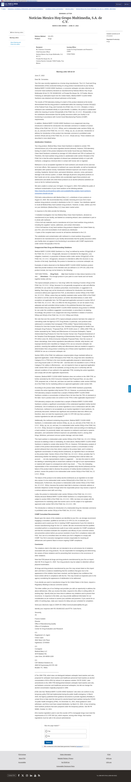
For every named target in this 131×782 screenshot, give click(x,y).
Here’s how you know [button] (32, 1)
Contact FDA (11, 775)
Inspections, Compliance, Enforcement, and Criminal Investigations (25, 9)
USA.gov (109, 762)
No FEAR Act (65, 762)
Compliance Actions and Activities (54, 9)
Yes (49, 731)
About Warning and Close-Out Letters (15, 43)
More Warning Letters (16, 32)
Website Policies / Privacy (65, 758)
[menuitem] (114, 35)
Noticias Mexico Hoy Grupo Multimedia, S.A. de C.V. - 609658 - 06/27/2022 (96, 9)
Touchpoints (79, 746)
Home (4, 9)
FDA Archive (22, 754)
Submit (48, 742)
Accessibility (22, 762)
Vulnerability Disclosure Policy (65, 766)
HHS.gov (109, 758)
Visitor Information (65, 754)
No (49, 736)
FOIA (108, 754)
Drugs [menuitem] (108, 41)
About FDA (22, 758)
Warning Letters (69, 9)
